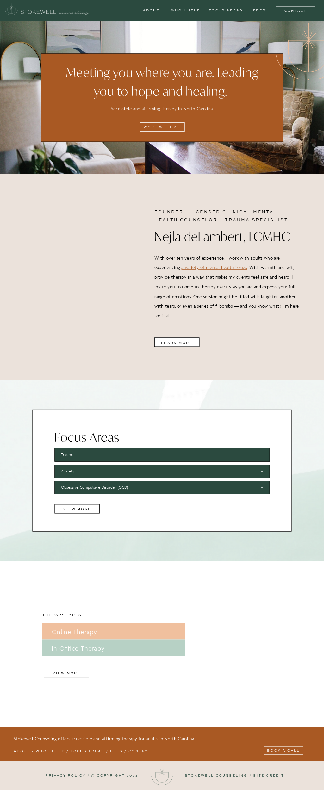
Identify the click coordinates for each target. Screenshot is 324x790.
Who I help (50, 751)
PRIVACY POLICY (65, 775)
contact (139, 751)
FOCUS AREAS (87, 751)
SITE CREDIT (268, 775)
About (22, 751)
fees (116, 751)
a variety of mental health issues (214, 267)
